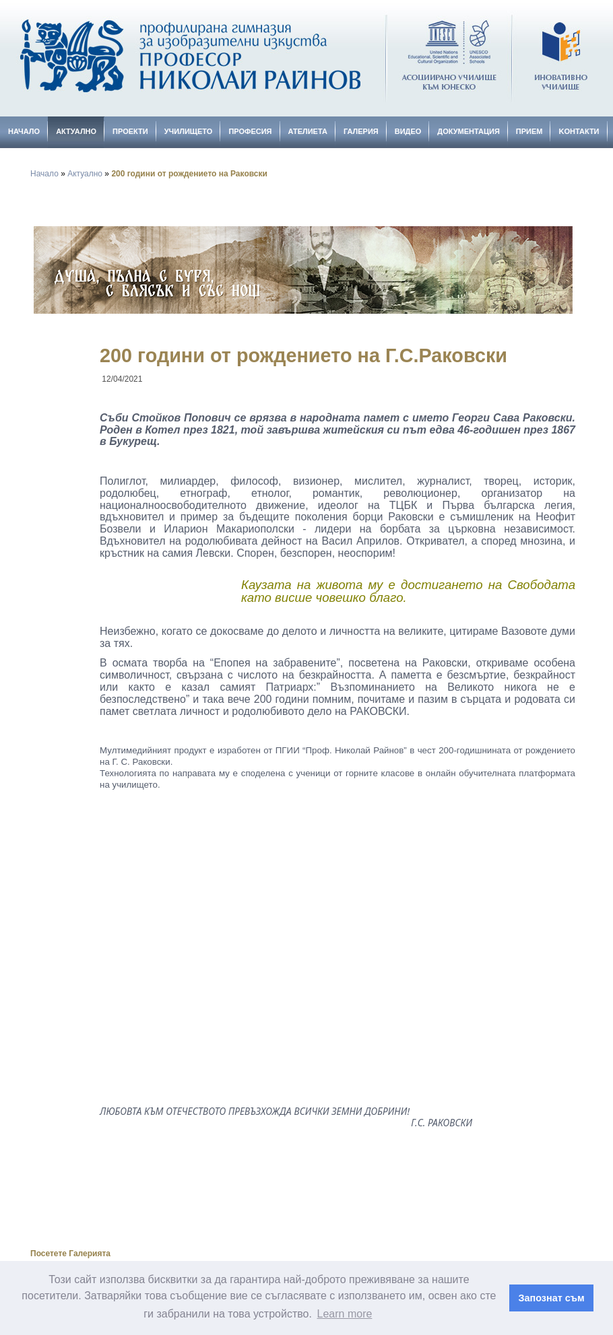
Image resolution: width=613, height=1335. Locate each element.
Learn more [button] (345, 1314)
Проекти (130, 131)
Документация (468, 131)
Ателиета (307, 131)
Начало (24, 131)
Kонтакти (578, 131)
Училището (188, 131)
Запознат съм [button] (552, 1298)
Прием (529, 131)
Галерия (361, 131)
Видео (408, 131)
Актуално (76, 131)
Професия (249, 131)
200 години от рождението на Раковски (189, 173)
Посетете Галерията (70, 1253)
